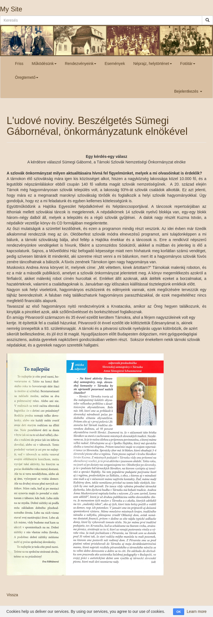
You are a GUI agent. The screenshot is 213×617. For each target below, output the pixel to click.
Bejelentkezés (188, 91)
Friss (19, 63)
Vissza (12, 595)
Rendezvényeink (81, 63)
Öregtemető (26, 77)
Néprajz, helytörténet (152, 63)
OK (178, 611)
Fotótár (187, 63)
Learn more (197, 611)
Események (115, 63)
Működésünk (44, 63)
